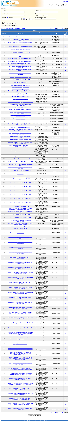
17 (58, 28)
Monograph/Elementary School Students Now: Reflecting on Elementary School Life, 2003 (20, 394)
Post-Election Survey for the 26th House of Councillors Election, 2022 (20, 70)
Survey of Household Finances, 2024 (20, 99)
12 (52, 28)
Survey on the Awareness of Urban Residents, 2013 (20, 194)
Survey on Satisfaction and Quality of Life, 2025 (20, 226)
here (7, 17)
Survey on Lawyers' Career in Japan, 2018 (20, 96)
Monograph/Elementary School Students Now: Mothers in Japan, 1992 (20, 248)
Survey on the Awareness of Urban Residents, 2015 (20, 202)
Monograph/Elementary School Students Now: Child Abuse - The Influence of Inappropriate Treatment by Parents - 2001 (20, 369)
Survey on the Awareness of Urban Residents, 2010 (20, 182)
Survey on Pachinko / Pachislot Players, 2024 (20, 79)
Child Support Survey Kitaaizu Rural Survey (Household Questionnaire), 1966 (20, 105)
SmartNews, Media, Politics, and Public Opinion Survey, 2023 (20, 161)
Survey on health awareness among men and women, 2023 (20, 42)
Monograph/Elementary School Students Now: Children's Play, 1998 (20, 328)
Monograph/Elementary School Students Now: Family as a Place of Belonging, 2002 (20, 379)
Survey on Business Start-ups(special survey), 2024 (20, 158)
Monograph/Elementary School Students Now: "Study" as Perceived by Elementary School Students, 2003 (20, 399)
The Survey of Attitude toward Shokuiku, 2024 (20, 150)
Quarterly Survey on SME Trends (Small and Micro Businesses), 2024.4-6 (20, 116)
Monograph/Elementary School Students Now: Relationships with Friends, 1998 (20, 318)
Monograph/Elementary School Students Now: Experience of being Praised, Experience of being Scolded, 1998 (20, 323)
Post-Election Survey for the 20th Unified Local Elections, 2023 (20, 61)
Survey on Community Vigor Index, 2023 (20, 89)
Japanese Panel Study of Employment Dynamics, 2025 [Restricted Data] (20, 173)
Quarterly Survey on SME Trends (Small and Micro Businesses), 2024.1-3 (20, 113)
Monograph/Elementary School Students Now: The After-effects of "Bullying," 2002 (20, 389)
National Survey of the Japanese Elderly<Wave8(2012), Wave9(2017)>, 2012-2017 (20, 146)
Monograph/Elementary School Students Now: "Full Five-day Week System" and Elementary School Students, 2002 (20, 384)
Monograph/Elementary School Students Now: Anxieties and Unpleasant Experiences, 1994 (20, 293)
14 (55, 28)
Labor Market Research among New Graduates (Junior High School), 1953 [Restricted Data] (20, 130)
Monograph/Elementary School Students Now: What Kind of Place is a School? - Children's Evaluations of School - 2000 (20, 349)
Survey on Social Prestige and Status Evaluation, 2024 (20, 109)
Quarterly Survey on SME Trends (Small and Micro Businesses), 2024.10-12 (20, 121)
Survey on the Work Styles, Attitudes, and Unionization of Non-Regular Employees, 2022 (20, 143)
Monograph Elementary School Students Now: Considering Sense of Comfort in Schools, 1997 (20, 308)
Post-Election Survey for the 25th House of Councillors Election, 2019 (20, 67)
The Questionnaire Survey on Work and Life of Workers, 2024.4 (20, 137)
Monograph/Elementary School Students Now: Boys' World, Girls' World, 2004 (20, 409)
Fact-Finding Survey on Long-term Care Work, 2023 (20, 77)
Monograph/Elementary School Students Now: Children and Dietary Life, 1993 (20, 263)
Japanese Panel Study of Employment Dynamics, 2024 (20, 36)
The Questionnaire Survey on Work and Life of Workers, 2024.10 (20, 140)
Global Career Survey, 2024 (20, 107)
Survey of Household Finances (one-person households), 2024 (20, 102)
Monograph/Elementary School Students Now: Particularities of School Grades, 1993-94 (20, 273)
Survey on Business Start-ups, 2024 (20, 156)
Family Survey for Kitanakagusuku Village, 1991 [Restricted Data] (20, 212)
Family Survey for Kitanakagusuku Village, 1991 (20, 127)
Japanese (65, 1)
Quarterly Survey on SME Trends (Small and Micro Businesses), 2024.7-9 (20, 118)
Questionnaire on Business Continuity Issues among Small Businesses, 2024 (20, 221)
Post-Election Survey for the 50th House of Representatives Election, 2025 (20, 168)
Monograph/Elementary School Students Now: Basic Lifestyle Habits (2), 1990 (20, 232)
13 (53, 28)
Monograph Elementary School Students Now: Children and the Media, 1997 (20, 303)
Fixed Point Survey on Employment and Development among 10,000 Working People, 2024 (20, 91)
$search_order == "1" (9, 23)
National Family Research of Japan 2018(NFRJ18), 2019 (20, 46)
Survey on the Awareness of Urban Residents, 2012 (20, 190)
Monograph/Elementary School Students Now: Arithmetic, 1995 (20, 298)
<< (50, 28)
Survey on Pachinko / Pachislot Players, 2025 (20, 214)
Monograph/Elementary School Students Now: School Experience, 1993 (20, 258)
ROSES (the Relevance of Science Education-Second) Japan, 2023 (20, 165)
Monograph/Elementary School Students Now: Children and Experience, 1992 (20, 243)
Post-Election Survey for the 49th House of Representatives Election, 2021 (20, 64)
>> (62, 28)
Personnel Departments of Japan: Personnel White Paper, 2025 (20, 179)
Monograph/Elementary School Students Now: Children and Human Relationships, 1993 (20, 268)
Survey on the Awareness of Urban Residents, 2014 (20, 198)
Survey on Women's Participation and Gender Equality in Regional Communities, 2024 (20, 176)
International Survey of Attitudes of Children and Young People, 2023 (20, 74)
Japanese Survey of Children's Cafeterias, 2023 (20, 49)
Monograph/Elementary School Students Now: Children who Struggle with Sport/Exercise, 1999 (20, 343)
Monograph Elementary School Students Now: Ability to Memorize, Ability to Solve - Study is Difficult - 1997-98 (20, 313)
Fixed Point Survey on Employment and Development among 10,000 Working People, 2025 (20, 124)
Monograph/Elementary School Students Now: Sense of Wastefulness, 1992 (20, 253)
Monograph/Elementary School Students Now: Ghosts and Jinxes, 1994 (20, 283)
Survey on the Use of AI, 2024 (20, 82)
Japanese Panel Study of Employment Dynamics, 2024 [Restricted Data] (20, 40)
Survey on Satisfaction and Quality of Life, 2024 (20, 85)
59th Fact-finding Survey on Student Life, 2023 (20, 52)
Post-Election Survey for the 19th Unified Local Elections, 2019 (20, 58)
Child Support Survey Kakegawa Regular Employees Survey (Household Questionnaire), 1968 (20, 224)
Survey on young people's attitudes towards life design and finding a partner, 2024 (20, 94)
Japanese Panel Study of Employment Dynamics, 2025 (20, 170)
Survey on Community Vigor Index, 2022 (20, 87)
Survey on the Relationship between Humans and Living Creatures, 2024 (20, 134)
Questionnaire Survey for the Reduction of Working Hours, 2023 (20, 55)
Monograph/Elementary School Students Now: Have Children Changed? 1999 (20, 338)
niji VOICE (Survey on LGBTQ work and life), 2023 (20, 217)
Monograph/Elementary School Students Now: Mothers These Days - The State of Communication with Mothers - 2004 (20, 404)
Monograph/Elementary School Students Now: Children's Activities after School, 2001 (20, 364)
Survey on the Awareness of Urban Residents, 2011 (20, 186)
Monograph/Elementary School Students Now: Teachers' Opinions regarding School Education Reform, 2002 (20, 374)
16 (57, 28)
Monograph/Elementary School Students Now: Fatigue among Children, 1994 (20, 278)
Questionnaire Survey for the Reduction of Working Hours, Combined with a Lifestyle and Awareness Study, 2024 (20, 209)
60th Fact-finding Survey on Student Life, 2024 (20, 206)
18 (60, 28)
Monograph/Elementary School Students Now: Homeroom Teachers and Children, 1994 (20, 288)
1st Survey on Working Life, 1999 (20, 228)
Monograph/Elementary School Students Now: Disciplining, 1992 (20, 238)
